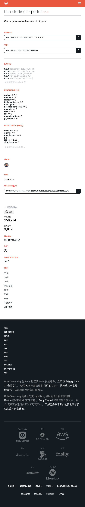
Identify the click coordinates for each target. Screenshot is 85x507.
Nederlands (25, 486)
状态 (6, 328)
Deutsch (50, 494)
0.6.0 (6, 69)
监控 (45, 448)
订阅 (6, 294)
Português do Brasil (67, 486)
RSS (6, 298)
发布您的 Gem (71, 381)
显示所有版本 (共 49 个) (15, 82)
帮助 (6, 357)
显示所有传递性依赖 (13, 147)
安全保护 (54, 467)
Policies (8, 365)
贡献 (6, 349)
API (5, 361)
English (11, 486)
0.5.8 (6, 73)
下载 (6, 281)
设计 (45, 429)
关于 (6, 353)
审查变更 (8, 286)
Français (25, 494)
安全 (6, 373)
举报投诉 (8, 302)
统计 (6, 344)
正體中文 (49, 486)
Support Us (9, 369)
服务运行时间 (9, 332)
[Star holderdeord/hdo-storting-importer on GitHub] (9, 212)
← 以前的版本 (10, 207)
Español (38, 494)
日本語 (61, 494)
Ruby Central (46, 400)
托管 (64, 429)
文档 (6, 277)
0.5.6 (6, 78)
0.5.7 (6, 76)
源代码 (6, 336)
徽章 (6, 290)
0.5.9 (6, 71)
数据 (6, 340)
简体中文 (38, 486)
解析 (25, 448)
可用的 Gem (50, 385)
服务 (64, 448)
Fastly (7, 400)
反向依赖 (8, 307)
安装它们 (12, 385)
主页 (6, 273)
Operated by (23, 430)
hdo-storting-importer (23, 11)
